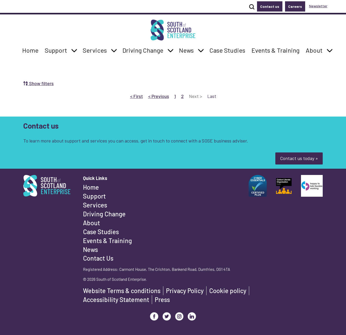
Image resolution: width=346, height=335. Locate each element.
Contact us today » (299, 158)
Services (95, 205)
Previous (158, 96)
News (90, 249)
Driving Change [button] (142, 50)
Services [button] (96, 50)
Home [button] (32, 50)
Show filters (38, 83)
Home (91, 187)
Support (94, 196)
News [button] (188, 50)
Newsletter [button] (318, 6)
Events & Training (107, 240)
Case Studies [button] (227, 50)
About (91, 223)
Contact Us (98, 258)
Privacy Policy (185, 290)
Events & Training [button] (275, 50)
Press (162, 299)
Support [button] (57, 50)
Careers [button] (295, 6)
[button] (74, 50)
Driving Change (104, 214)
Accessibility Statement (116, 299)
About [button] (315, 50)
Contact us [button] (269, 6)
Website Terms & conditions (121, 290)
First (136, 96)
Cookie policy (227, 290)
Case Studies (101, 231)
